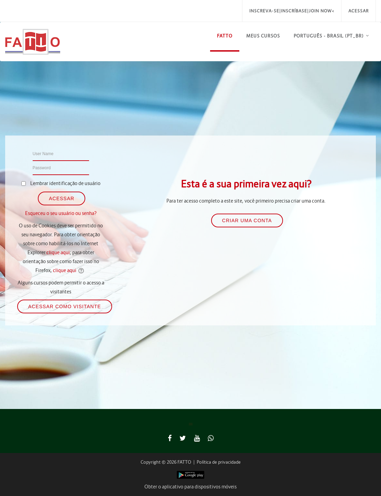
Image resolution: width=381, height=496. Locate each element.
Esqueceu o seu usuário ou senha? (61, 213)
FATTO (224, 36)
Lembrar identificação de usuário (65, 183)
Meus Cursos (263, 36)
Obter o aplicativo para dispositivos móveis (190, 487)
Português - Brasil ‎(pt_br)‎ (329, 36)
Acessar (358, 10)
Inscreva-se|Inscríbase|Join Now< (291, 10)
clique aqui (58, 252)
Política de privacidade (219, 462)
